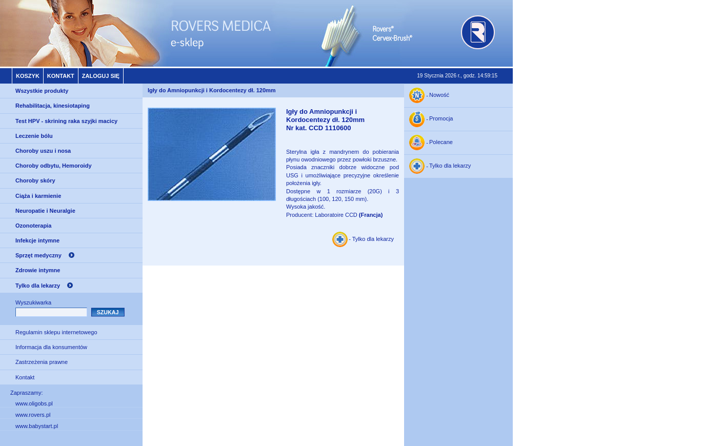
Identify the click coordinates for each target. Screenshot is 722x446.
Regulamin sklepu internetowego (56, 332)
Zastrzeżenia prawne (41, 362)
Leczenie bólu (34, 136)
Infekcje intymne (37, 240)
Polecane (441, 142)
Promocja (441, 119)
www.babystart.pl (36, 426)
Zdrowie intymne (37, 270)
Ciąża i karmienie (38, 196)
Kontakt (60, 76)
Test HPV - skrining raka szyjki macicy (66, 121)
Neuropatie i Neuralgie (45, 211)
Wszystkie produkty (41, 91)
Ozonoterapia (33, 225)
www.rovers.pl (32, 415)
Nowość (439, 95)
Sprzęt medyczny (38, 255)
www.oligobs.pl (34, 403)
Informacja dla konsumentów (51, 347)
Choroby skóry (35, 180)
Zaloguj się (100, 76)
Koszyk (27, 76)
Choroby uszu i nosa (43, 151)
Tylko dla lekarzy (37, 285)
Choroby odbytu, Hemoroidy (53, 166)
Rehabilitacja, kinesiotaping (52, 106)
